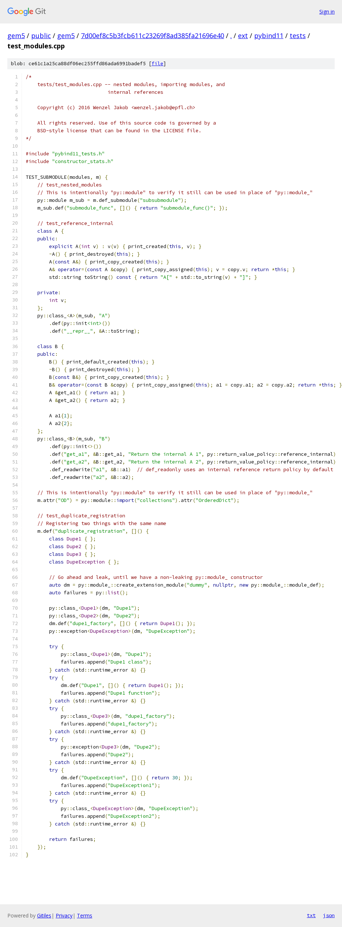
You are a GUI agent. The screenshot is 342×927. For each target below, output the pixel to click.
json (329, 915)
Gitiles (44, 915)
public (41, 35)
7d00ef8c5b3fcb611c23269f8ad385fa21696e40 (152, 35)
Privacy (64, 915)
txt (311, 915)
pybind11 (268, 35)
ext (243, 35)
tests (298, 35)
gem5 (16, 35)
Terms (84, 915)
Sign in (327, 11)
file (157, 63)
